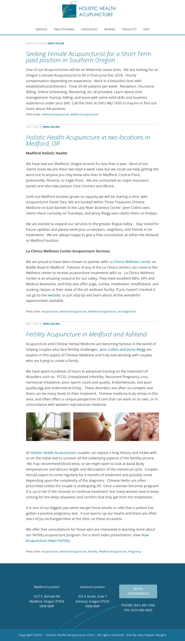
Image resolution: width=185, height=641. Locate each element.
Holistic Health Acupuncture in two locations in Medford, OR (88, 140)
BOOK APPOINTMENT (138, 591)
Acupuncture (50, 311)
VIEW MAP (46, 606)
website (54, 295)
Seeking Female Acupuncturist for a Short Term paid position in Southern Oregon (88, 56)
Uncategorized (126, 311)
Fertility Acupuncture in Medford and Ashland (86, 334)
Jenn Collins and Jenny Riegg (122, 349)
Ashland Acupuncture (55, 114)
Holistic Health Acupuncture (92, 10)
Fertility (92, 551)
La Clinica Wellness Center (130, 261)
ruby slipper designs (151, 635)
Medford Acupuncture (84, 114)
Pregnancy (134, 551)
